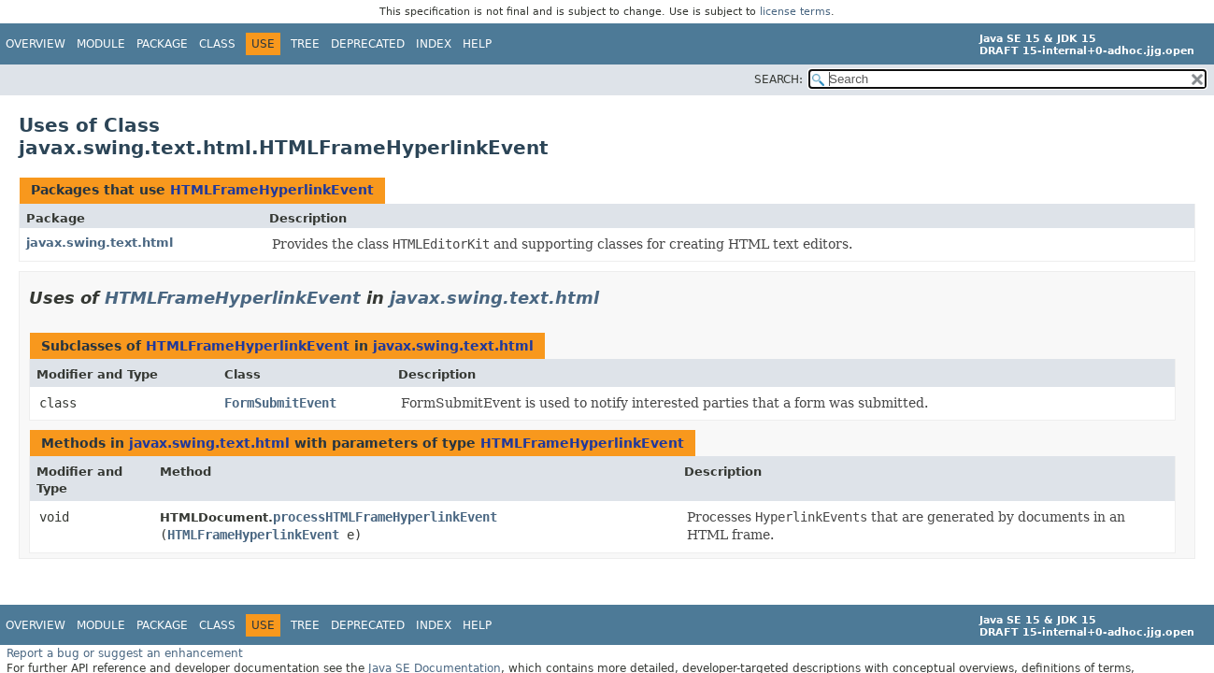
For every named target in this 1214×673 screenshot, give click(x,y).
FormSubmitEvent (280, 402)
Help (477, 43)
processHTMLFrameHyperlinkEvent (385, 516)
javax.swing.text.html (99, 243)
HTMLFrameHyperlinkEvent (272, 189)
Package (162, 43)
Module (101, 43)
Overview (35, 43)
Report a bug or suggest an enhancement (125, 653)
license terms (795, 12)
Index (433, 43)
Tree (305, 43)
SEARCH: (778, 79)
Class (217, 43)
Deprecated (368, 43)
